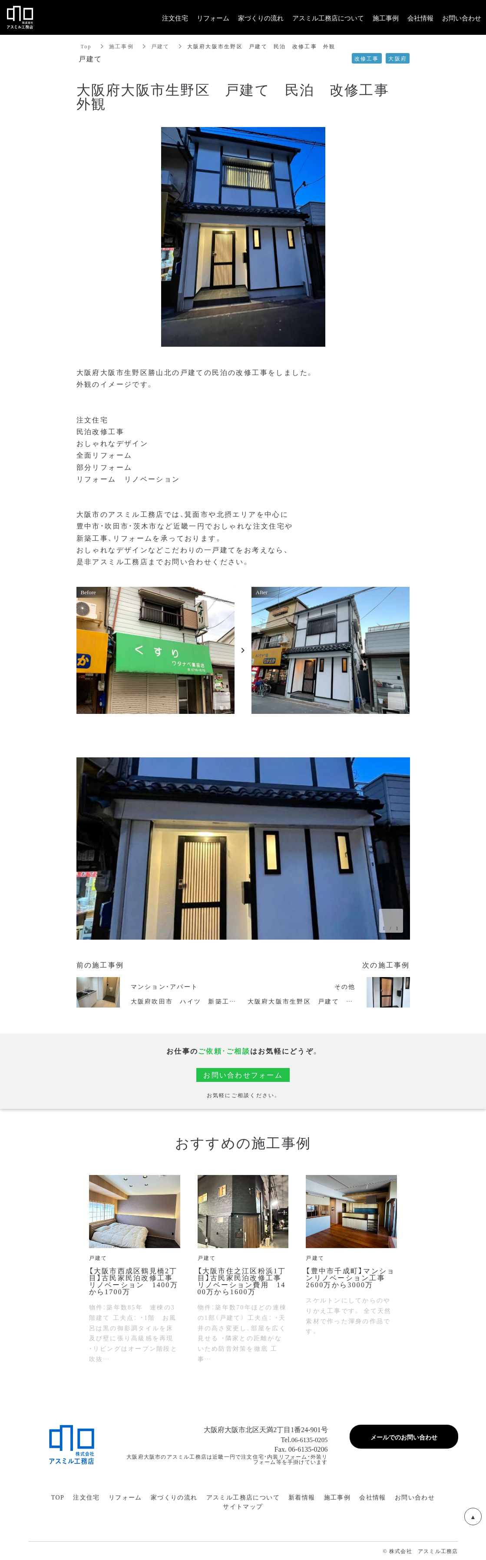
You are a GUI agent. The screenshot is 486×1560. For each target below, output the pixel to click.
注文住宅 (86, 1497)
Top (86, 46)
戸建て (160, 46)
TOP (57, 1497)
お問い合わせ (415, 1497)
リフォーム (125, 1497)
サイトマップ (243, 1506)
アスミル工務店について (243, 1497)
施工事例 (121, 46)
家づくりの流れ (174, 1497)
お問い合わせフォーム (243, 1075)
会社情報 (372, 1497)
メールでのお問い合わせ (403, 1437)
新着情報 (301, 1497)
